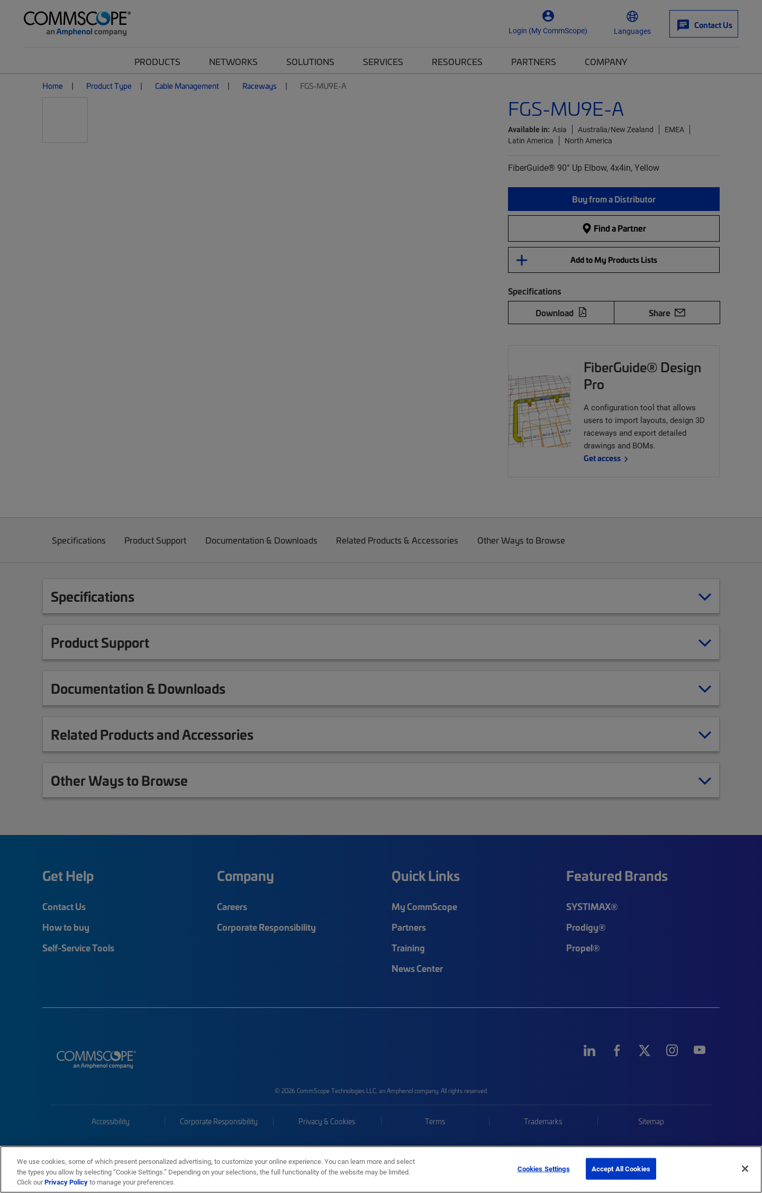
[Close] (745, 1168)
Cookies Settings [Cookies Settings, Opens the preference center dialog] (544, 1168)
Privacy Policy (66, 1182)
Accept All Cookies (621, 1168)
